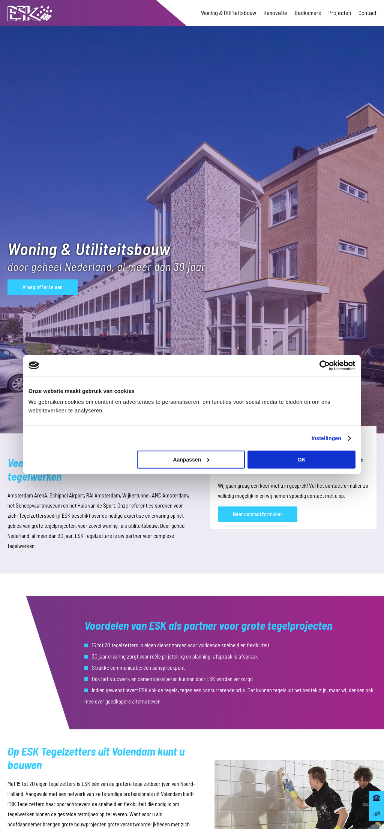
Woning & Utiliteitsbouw (228, 12)
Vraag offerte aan (42, 287)
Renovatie (275, 12)
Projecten (339, 12)
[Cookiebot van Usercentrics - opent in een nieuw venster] (323, 365)
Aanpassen (191, 460)
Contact (367, 12)
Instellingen (326, 438)
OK (302, 460)
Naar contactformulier (257, 514)
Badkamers (308, 12)
